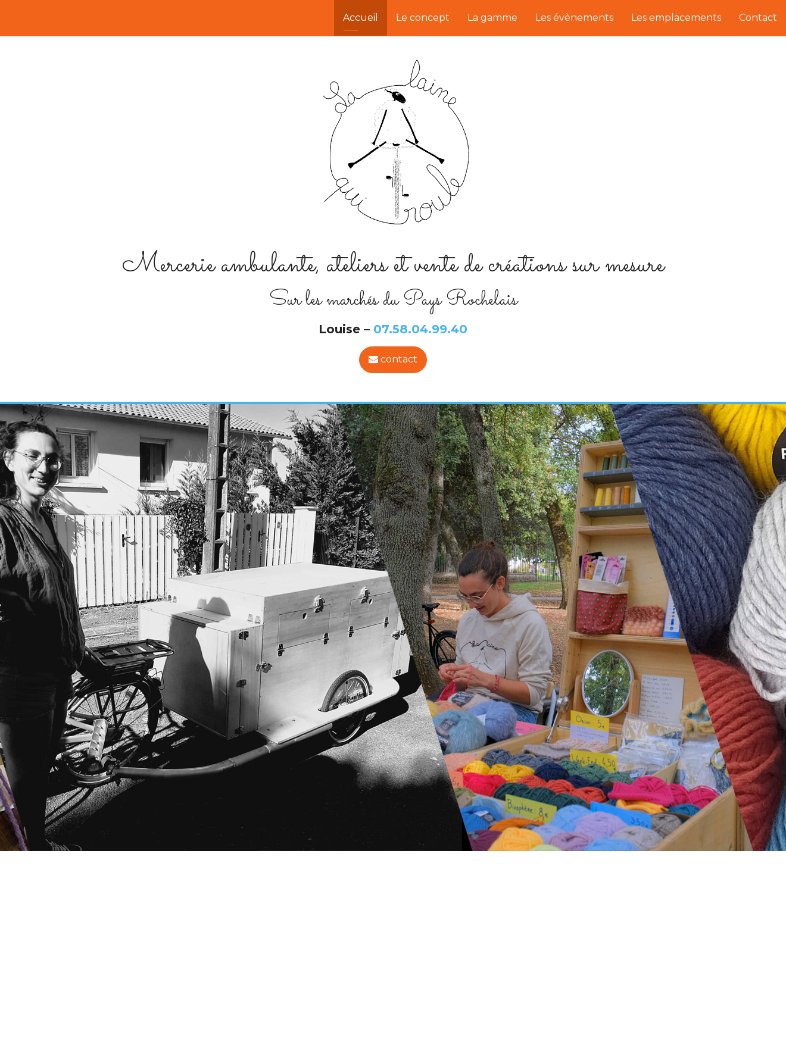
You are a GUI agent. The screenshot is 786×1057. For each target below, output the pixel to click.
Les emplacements (676, 17)
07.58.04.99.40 (420, 329)
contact (393, 359)
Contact (758, 17)
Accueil (360, 17)
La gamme (492, 17)
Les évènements (574, 17)
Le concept (423, 17)
